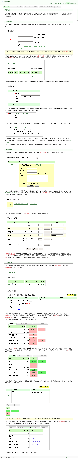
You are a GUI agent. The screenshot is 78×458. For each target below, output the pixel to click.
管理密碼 (7, 193)
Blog (51, 3)
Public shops (62, 3)
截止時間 (14, 193)
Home (55, 3)
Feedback (73, 3)
